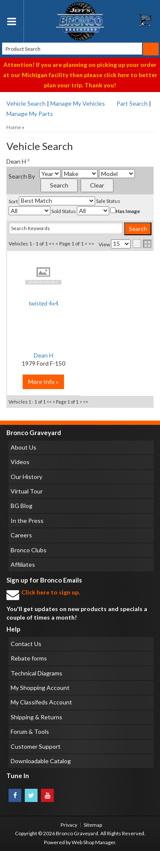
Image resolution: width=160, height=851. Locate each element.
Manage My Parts (29, 113)
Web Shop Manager (93, 842)
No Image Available (43, 275)
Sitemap (93, 825)
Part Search (132, 103)
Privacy (69, 825)
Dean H (43, 355)
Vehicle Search (26, 103)
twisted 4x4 (43, 303)
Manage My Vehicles (77, 103)
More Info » (43, 381)
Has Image (125, 211)
